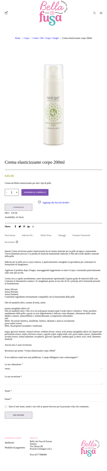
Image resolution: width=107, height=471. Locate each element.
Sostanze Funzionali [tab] (81, 235)
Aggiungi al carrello (35, 192)
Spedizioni (10, 442)
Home (17, 38)
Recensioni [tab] (11, 241)
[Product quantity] (11, 192)
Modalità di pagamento (15, 447)
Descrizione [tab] (10, 235)
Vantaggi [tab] (62, 235)
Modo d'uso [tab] (46, 235)
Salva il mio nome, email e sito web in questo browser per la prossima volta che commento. (49, 406)
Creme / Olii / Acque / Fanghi (46, 38)
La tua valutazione (14, 364)
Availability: (10, 217)
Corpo (26, 38)
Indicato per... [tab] (28, 235)
